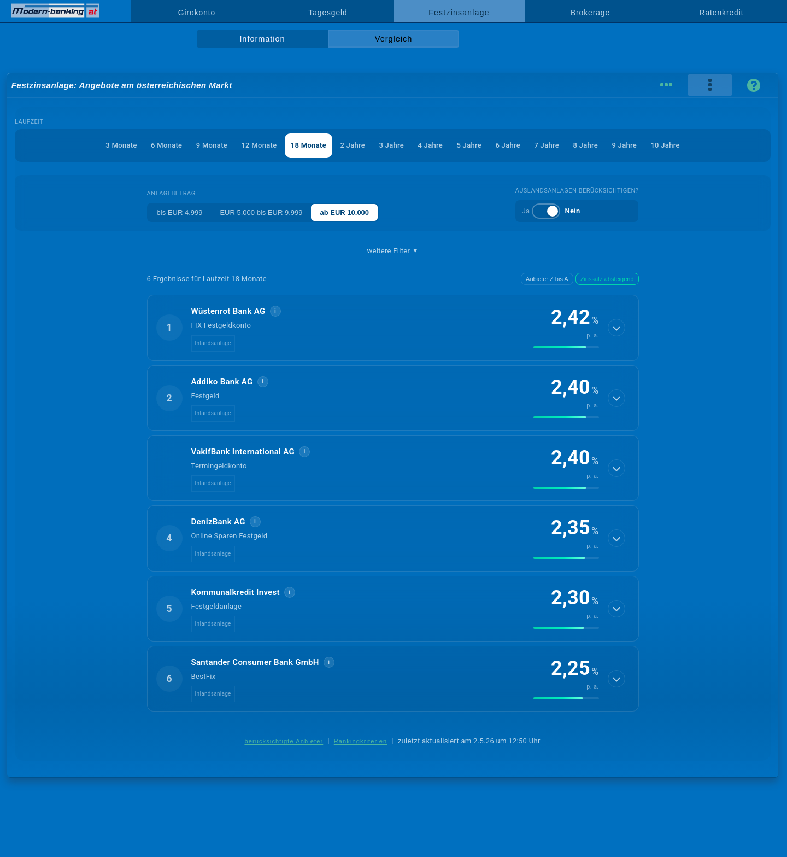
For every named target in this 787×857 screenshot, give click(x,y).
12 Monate (259, 145)
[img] (566, 347)
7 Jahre (546, 145)
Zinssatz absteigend (607, 279)
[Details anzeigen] (616, 327)
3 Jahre (391, 145)
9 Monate (211, 145)
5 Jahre (468, 145)
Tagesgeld (327, 12)
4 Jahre (430, 145)
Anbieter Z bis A (547, 279)
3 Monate (121, 145)
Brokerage (590, 12)
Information (262, 38)
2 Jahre (352, 145)
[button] (393, 327)
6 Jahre (507, 145)
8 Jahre (585, 145)
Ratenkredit (722, 12)
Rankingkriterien (360, 741)
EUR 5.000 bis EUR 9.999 (261, 212)
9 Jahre (624, 145)
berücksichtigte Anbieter (283, 741)
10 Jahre (664, 145)
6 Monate (166, 145)
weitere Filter (392, 251)
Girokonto (196, 12)
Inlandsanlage (213, 343)
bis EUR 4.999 (180, 212)
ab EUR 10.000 (344, 212)
